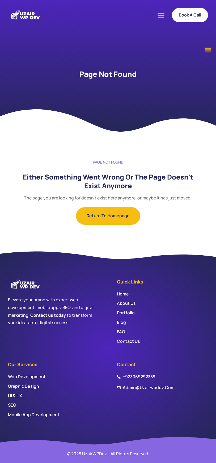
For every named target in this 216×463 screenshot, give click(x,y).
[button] (161, 15)
